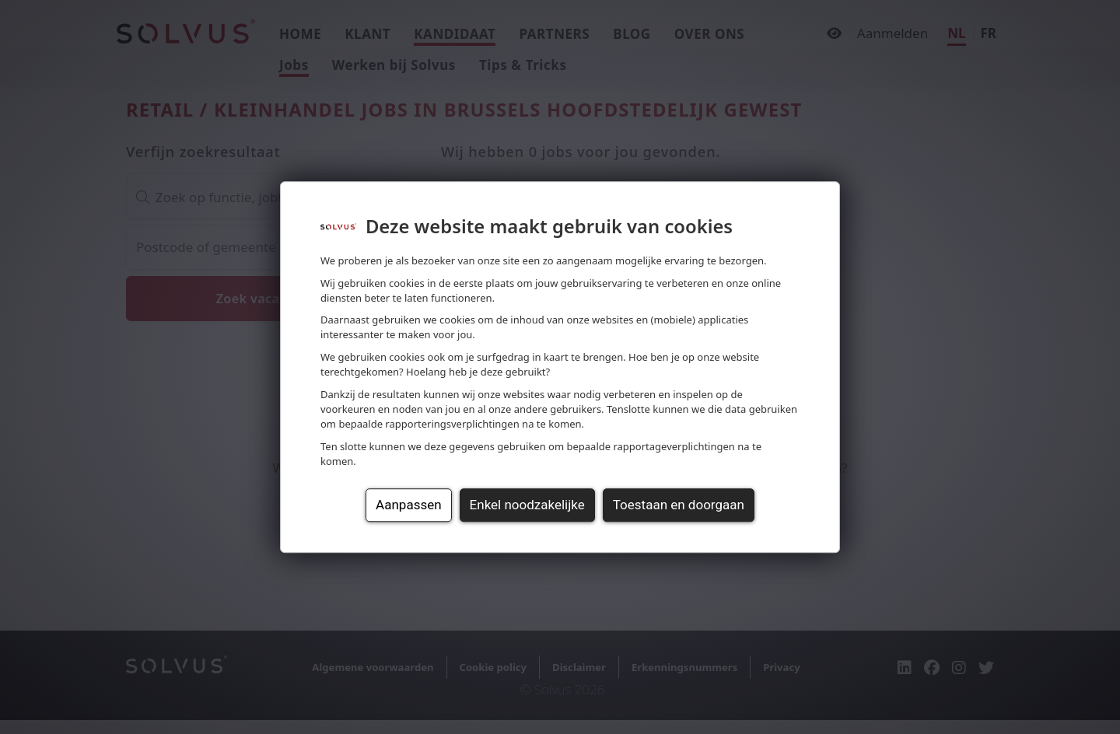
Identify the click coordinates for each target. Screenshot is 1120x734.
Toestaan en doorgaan (678, 504)
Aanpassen (408, 504)
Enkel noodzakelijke (527, 504)
